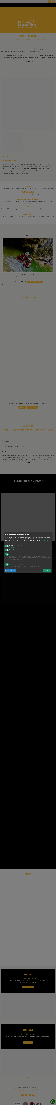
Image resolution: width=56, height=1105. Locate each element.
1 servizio (12, 551)
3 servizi (11, 547)
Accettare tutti (47, 570)
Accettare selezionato (10, 570)
